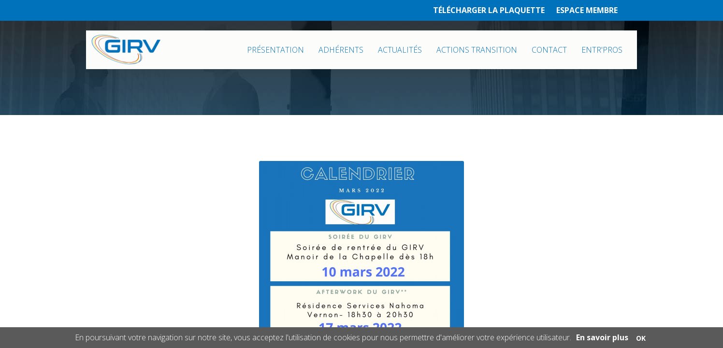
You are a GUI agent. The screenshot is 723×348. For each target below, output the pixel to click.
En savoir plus (602, 337)
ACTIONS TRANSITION (476, 49)
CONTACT (549, 49)
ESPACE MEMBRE (587, 10)
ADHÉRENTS (340, 49)
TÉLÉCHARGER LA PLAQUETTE (489, 10)
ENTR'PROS (601, 49)
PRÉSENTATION (275, 49)
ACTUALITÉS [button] (400, 49)
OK (641, 338)
